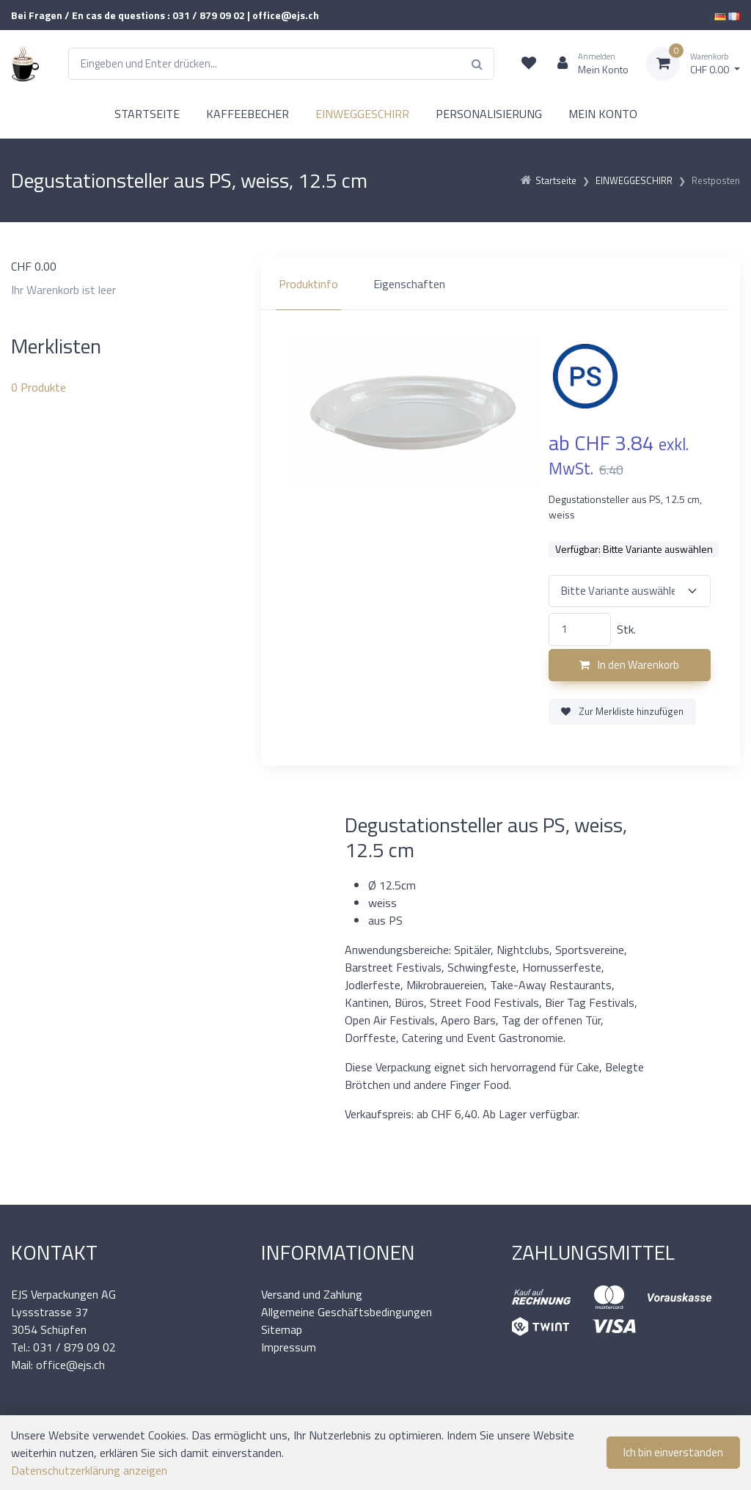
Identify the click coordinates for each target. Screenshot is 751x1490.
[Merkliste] (529, 64)
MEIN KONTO (602, 113)
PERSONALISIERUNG (489, 113)
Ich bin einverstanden (673, 1452)
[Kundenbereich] (587, 64)
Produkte (38, 387)
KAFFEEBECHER (247, 113)
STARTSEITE (147, 113)
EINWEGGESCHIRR (362, 113)
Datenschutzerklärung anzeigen (89, 1470)
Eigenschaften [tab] (409, 284)
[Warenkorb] (693, 64)
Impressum (288, 1347)
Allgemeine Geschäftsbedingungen (346, 1312)
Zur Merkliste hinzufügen (622, 711)
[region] (500, 283)
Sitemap (281, 1329)
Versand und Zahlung (311, 1294)
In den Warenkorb (629, 664)
